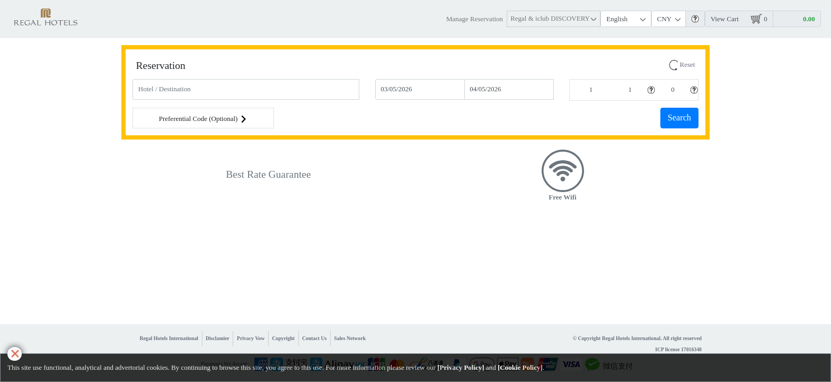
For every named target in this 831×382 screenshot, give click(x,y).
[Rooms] (591, 90)
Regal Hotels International (169, 338)
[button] (554, 19)
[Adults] (630, 90)
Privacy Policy (461, 367)
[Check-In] (420, 89)
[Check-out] (509, 89)
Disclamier (217, 338)
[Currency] (668, 19)
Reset (682, 64)
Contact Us (314, 338)
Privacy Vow (250, 338)
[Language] (625, 19)
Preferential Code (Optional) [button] (203, 119)
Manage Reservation (474, 19)
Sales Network (350, 338)
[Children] (673, 90)
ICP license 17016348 (678, 349)
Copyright (283, 338)
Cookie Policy (520, 367)
